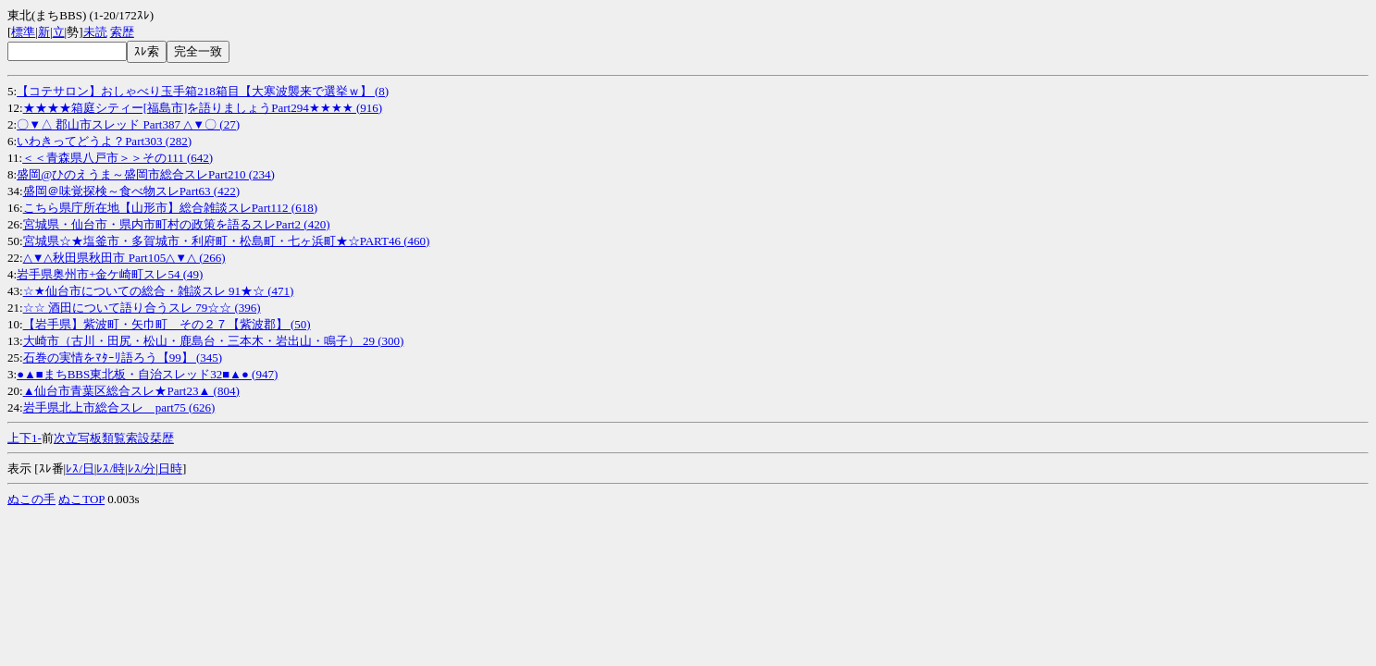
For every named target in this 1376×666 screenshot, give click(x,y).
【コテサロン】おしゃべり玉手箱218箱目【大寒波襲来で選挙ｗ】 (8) (203, 91)
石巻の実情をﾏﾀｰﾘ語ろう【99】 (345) (122, 357)
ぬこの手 (31, 499)
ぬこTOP (81, 499)
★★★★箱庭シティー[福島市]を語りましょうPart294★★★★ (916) (203, 108)
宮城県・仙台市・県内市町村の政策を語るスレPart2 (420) (176, 224)
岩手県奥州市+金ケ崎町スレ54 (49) (110, 274)
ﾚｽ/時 (110, 468)
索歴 (122, 32)
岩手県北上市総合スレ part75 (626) (119, 407)
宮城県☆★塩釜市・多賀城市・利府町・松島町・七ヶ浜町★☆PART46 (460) (226, 241)
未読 (95, 32)
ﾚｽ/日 (80, 468)
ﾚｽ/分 (142, 468)
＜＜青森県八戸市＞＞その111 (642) (117, 158)
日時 (170, 468)
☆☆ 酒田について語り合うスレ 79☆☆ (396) (142, 307)
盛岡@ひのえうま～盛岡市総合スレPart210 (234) (146, 174)
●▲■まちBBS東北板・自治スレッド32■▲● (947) (147, 374)
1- (36, 438)
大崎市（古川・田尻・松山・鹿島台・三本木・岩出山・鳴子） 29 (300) (213, 341)
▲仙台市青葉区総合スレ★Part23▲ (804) (131, 391)
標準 (23, 32)
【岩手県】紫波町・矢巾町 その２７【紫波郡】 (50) (167, 324)
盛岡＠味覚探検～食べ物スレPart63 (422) (131, 191)
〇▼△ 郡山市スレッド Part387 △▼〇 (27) (128, 124)
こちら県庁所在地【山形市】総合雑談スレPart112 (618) (170, 208)
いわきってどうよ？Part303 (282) (104, 141)
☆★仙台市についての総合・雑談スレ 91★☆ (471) (158, 291)
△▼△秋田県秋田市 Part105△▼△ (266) (124, 258)
